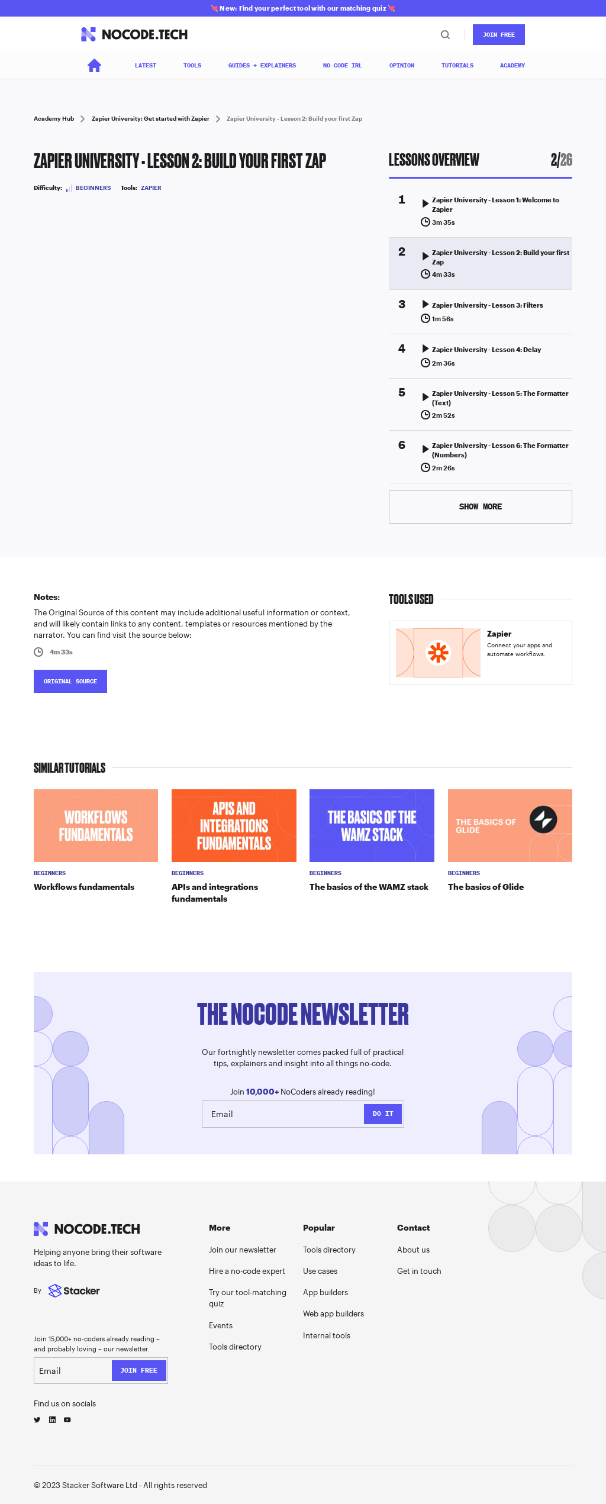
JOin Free (499, 34)
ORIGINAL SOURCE (70, 681)
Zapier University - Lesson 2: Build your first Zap (294, 118)
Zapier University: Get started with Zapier (150, 118)
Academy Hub (54, 118)
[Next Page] (481, 507)
